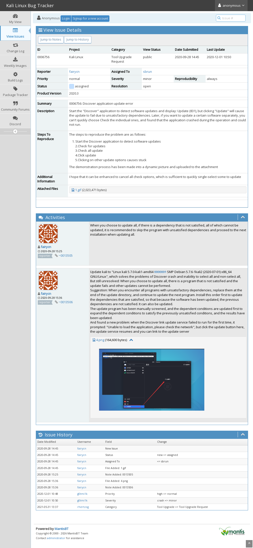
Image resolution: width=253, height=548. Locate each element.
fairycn (74, 71)
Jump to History (77, 39)
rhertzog (83, 507)
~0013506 (66, 302)
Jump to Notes (51, 39)
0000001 (160, 272)
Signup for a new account (90, 18)
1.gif (78, 190)
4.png (100, 340)
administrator (56, 538)
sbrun (147, 71)
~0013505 (66, 255)
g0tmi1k (82, 494)
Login (66, 18)
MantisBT (61, 528)
